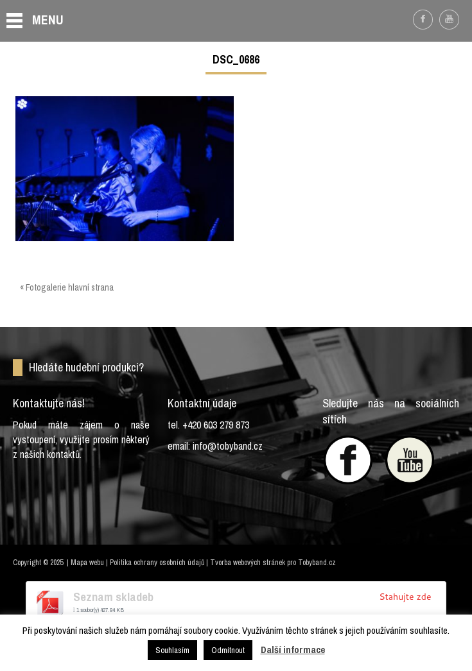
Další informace (293, 649)
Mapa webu (87, 562)
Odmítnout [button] (228, 650)
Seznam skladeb (113, 597)
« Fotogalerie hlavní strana (67, 287)
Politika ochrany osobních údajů (157, 562)
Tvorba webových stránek (247, 562)
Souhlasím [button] (172, 650)
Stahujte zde (405, 596)
